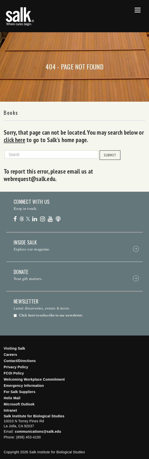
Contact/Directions (20, 361)
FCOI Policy (14, 373)
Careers (10, 355)
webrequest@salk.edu (29, 179)
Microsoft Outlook (19, 404)
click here (14, 140)
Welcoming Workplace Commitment (34, 379)
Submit (110, 155)
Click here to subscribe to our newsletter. (51, 315)
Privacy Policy (16, 367)
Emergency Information (24, 386)
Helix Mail (12, 398)
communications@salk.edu (38, 431)
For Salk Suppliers (19, 392)
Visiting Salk (14, 348)
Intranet (10, 410)
